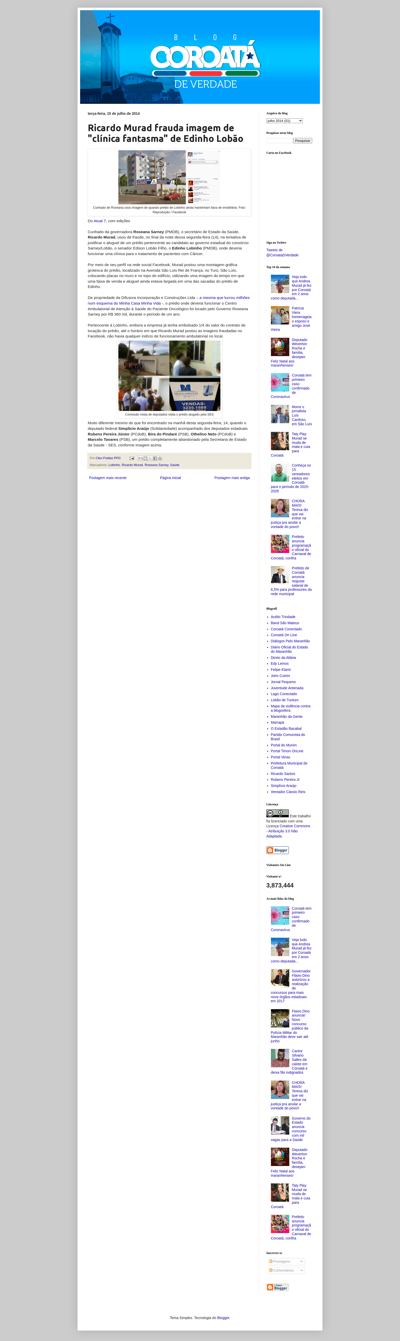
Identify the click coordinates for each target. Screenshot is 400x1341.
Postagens (279, 1261)
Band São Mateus (285, 623)
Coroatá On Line (284, 635)
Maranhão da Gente (287, 717)
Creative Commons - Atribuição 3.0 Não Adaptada (288, 831)
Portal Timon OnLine (287, 751)
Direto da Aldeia (283, 658)
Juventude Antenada (287, 688)
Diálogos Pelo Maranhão (290, 641)
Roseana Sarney (156, 465)
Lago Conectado (284, 694)
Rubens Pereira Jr (285, 780)
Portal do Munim (284, 745)
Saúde (174, 465)
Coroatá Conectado (286, 629)
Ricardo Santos (283, 774)
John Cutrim (280, 676)
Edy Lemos (280, 663)
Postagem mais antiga (232, 478)
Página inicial (170, 478)
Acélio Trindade (283, 617)
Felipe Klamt (281, 670)
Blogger (223, 1318)
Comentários (281, 1270)
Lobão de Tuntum (285, 700)
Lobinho (114, 465)
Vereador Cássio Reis (288, 792)
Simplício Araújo (283, 786)
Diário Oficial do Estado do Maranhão (289, 649)
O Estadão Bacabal (286, 728)
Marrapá (277, 722)
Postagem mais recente (108, 478)
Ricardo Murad (132, 465)
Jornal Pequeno (283, 682)
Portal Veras (280, 757)
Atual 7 (100, 221)
